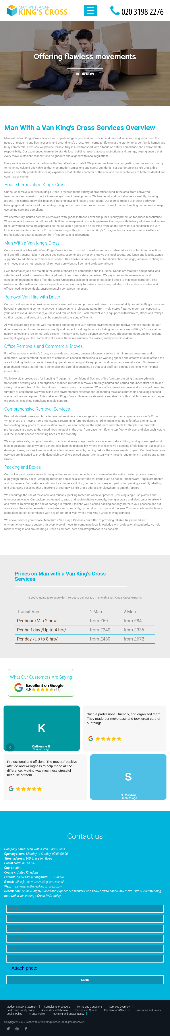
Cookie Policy (14, 1013)
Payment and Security (117, 1010)
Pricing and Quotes (86, 1010)
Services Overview (119, 1006)
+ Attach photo (22, 968)
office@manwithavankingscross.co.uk (39, 882)
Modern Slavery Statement (21, 1006)
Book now (85, 74)
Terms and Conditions (89, 1006)
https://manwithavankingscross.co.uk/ (37, 886)
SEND (85, 979)
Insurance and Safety (149, 1010)
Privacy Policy (37, 1013)
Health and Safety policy (20, 1010)
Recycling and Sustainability (68, 1013)
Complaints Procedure (57, 1006)
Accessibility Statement (55, 1010)
